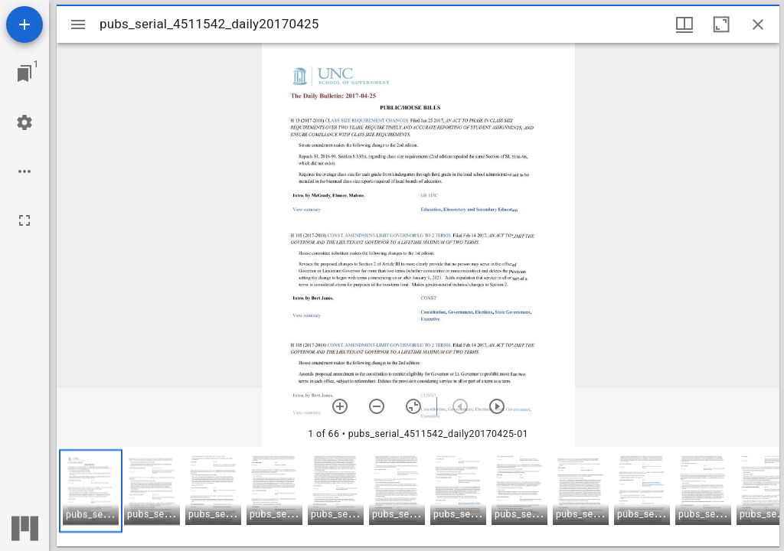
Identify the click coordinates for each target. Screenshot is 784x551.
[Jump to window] (24, 73)
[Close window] (758, 24)
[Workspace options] (24, 171)
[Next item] (497, 406)
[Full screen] (24, 220)
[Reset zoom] (413, 406)
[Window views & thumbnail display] (684, 24)
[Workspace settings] (24, 122)
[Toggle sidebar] (78, 24)
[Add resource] (24, 24)
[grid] (418, 496)
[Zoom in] (340, 406)
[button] (91, 491)
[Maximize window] (721, 24)
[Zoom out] (376, 406)
